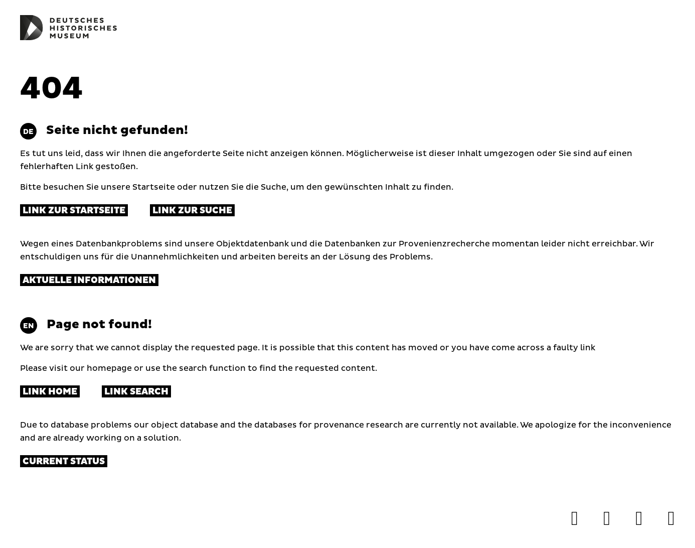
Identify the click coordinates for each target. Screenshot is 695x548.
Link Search (136, 391)
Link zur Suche (192, 210)
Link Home (50, 391)
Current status (64, 461)
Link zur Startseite (74, 210)
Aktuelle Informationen (89, 280)
